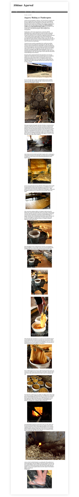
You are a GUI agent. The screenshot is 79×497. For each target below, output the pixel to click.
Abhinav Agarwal (23, 5)
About (33, 11)
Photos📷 (28, 11)
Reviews (14, 11)
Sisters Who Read (21, 11)
